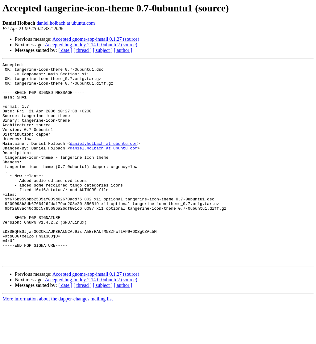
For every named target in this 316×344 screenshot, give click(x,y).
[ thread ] (82, 50)
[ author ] (123, 50)
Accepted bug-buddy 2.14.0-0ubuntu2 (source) (91, 44)
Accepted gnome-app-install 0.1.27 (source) (95, 39)
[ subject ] (103, 50)
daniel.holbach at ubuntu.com (65, 23)
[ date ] (65, 50)
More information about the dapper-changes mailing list (57, 338)
